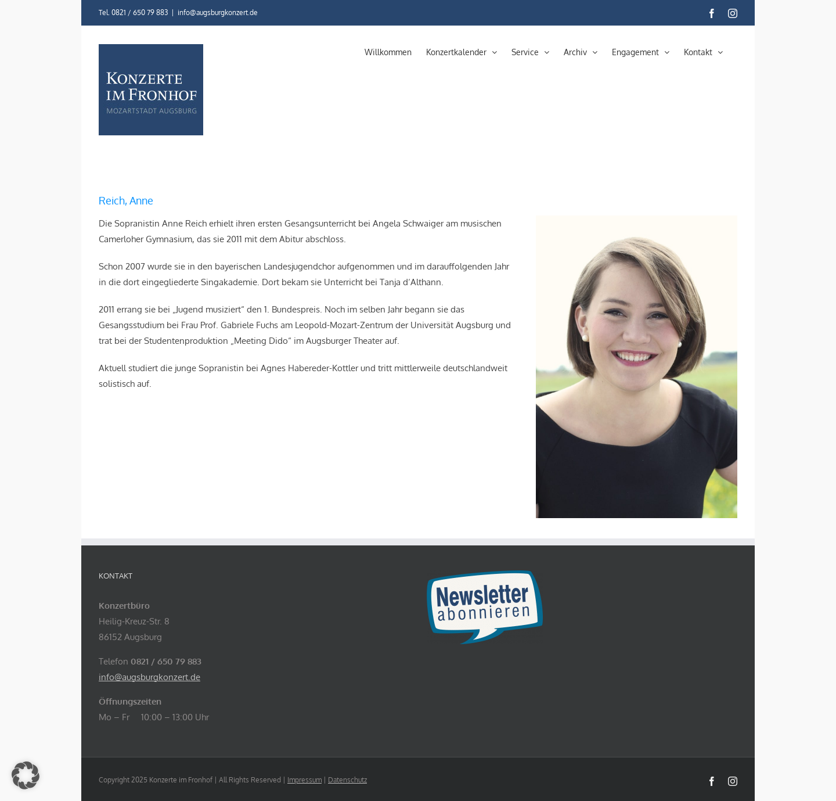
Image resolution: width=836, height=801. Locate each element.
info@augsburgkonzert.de (218, 12)
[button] (25, 775)
